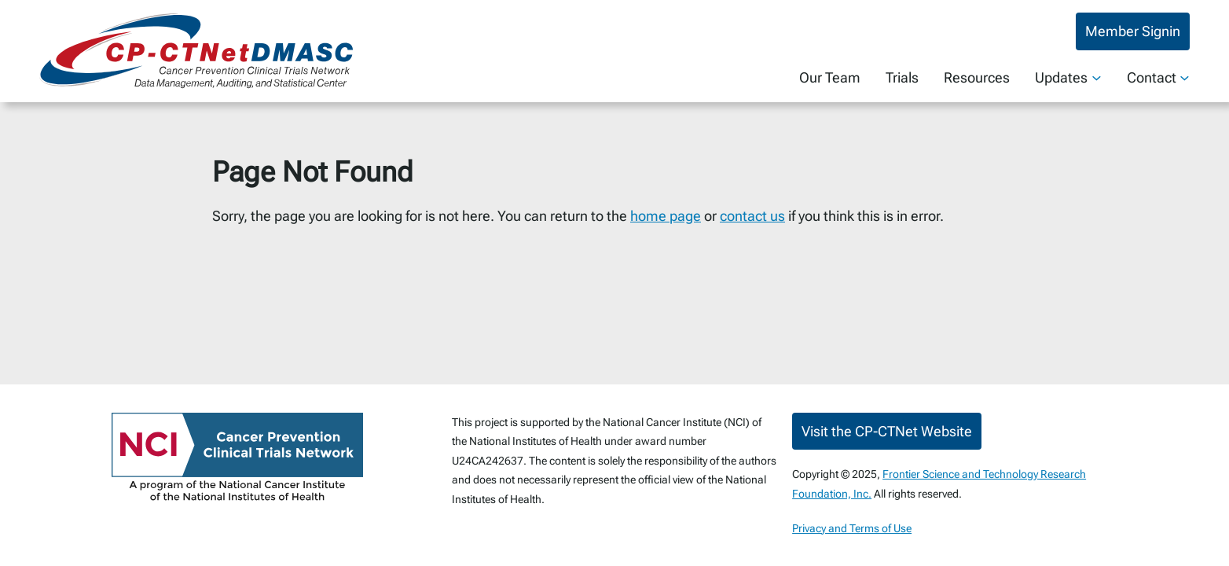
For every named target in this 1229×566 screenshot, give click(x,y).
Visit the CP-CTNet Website (887, 431)
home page (665, 216)
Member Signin (1132, 31)
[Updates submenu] (1096, 77)
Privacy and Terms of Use (852, 528)
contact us (752, 216)
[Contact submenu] (1184, 77)
